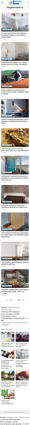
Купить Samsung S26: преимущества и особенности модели (7, 345)
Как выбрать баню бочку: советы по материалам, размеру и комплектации (7, 384)
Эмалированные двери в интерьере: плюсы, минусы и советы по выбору (14, 63)
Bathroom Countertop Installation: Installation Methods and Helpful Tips (14, 206)
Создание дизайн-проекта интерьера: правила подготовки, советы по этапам (15, 291)
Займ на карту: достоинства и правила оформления (7, 402)
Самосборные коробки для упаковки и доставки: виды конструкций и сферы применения (15, 235)
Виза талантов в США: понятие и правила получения (22, 345)
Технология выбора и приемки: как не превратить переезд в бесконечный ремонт (14, 121)
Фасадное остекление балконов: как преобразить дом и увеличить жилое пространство (14, 178)
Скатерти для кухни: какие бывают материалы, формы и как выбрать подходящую (14, 35)
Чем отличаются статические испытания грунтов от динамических (14, 149)
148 (19, 300)
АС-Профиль (5, 325)
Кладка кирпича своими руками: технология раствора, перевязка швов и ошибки (15, 92)
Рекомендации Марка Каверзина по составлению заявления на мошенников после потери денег (7, 364)
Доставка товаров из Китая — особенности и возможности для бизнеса (22, 384)
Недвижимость (7, 29)
